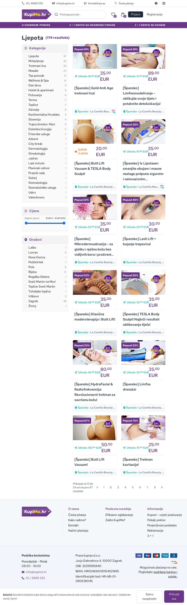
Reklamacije (155, 531)
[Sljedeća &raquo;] (162, 487)
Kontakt (73, 525)
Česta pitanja (124, 3)
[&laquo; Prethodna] (97, 487)
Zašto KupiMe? (115, 520)
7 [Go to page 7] (147, 487)
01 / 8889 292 (32, 3)
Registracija (154, 14)
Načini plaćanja (78, 531)
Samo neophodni (149, 596)
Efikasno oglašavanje (119, 515)
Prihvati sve (174, 596)
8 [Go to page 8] (155, 487)
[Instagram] (163, 3)
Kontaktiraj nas (94, 3)
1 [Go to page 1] (103, 487)
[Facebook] (156, 3)
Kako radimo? (77, 520)
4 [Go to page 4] (125, 487)
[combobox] (79, 14)
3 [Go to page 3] (118, 487)
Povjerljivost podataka (162, 525)
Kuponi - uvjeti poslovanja (164, 515)
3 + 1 (150, 536)
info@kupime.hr (63, 3)
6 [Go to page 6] (140, 487)
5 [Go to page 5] (133, 487)
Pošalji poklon (156, 520)
